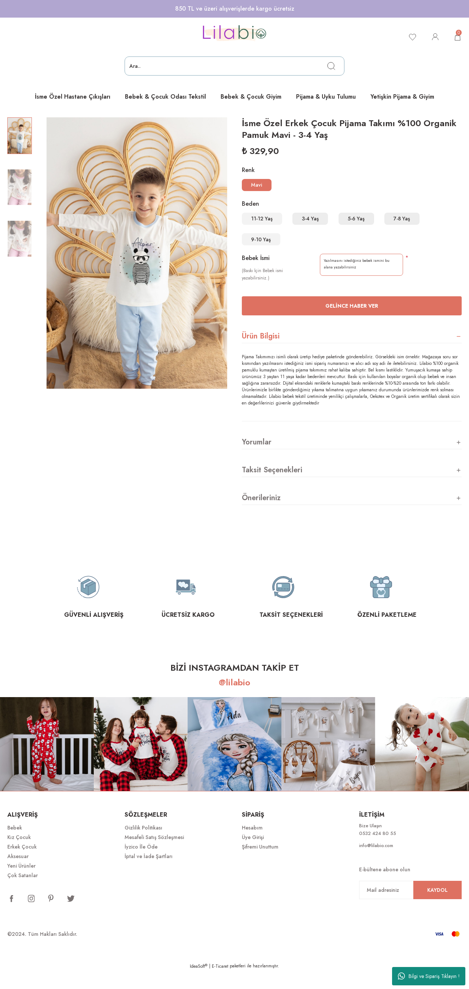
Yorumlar (257, 459)
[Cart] (457, 37)
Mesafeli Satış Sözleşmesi (154, 854)
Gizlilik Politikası (143, 845)
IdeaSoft (198, 984)
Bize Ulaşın (371, 843)
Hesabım (252, 845)
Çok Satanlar (22, 893)
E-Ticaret (220, 984)
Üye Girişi (253, 854)
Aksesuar (18, 874)
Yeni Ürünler (21, 883)
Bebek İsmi (256, 275)
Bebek (14, 845)
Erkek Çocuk (22, 864)
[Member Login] (433, 37)
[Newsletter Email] (410, 909)
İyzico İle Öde (141, 864)
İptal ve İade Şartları (149, 874)
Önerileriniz (261, 515)
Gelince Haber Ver (352, 323)
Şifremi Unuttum (260, 864)
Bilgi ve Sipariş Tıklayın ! (429, 976)
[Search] (234, 66)
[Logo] (234, 33)
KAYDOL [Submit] (437, 909)
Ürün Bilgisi (261, 353)
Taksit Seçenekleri (272, 487)
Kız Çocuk (19, 854)
